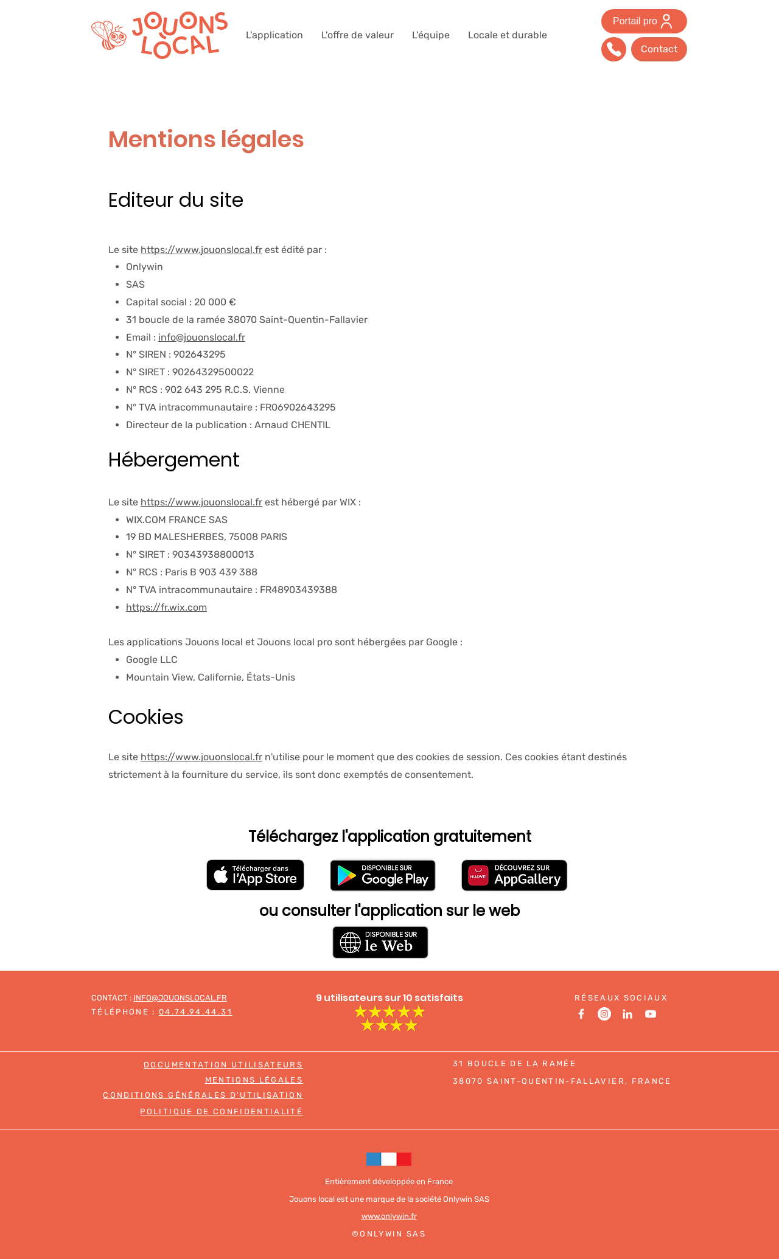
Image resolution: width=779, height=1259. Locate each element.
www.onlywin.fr (389, 1216)
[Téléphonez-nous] (613, 49)
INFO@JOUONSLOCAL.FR (180, 997)
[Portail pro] (644, 21)
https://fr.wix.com (166, 607)
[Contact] (659, 49)
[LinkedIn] (627, 1014)
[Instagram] (604, 1014)
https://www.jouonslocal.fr (201, 249)
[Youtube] (650, 1014)
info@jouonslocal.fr (201, 337)
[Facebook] (581, 1014)
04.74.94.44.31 (195, 1011)
